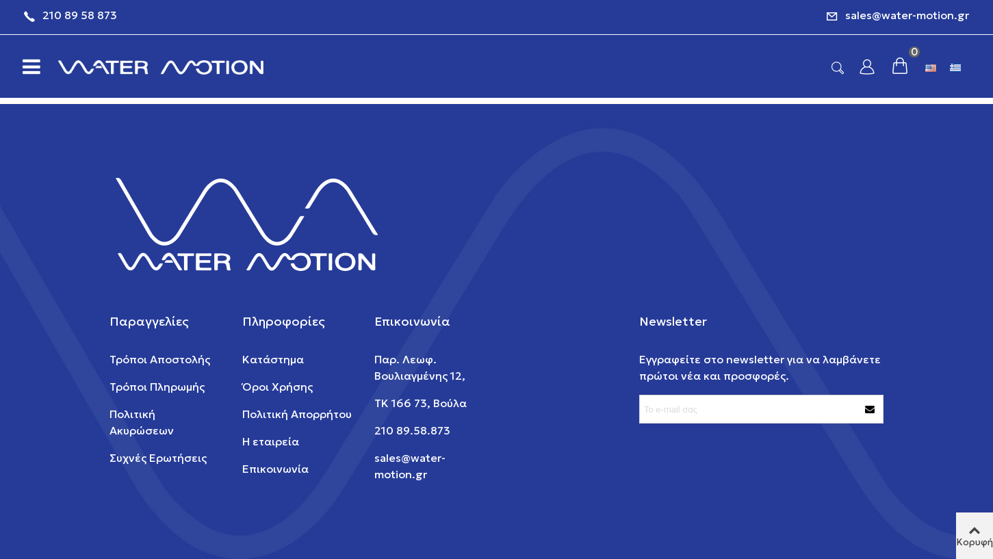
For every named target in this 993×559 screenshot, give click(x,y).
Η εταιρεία (270, 441)
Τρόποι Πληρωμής (157, 386)
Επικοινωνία (275, 469)
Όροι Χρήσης (277, 386)
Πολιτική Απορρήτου (297, 414)
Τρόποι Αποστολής (159, 359)
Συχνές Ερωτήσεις (158, 458)
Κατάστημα (273, 359)
